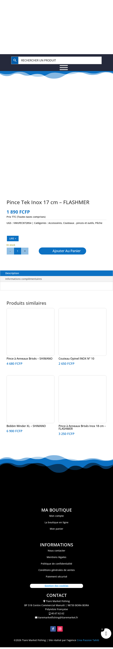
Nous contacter (56, 557)
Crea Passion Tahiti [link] (88, 647)
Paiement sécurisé (56, 583)
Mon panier (56, 536)
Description (12, 280)
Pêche (98, 223)
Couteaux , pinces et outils (78, 223)
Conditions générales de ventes (56, 577)
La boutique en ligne (56, 529)
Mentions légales (56, 564)
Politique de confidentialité (56, 570)
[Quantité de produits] (17, 250)
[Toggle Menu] (64, 67)
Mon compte (56, 523)
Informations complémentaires (23, 286)
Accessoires (55, 223)
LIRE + (12, 238)
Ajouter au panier (60, 258)
